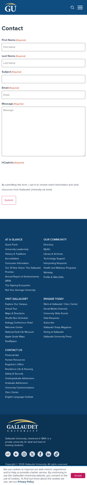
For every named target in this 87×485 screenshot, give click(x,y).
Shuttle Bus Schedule (16, 318)
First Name (14, 40)
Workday (48, 272)
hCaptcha (13, 162)
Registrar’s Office (14, 364)
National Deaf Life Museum (19, 332)
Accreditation (12, 258)
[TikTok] (56, 454)
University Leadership (16, 249)
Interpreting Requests (55, 263)
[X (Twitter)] (32, 454)
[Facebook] (40, 454)
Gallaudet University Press (58, 336)
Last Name (13, 56)
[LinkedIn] (48, 454)
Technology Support (54, 258)
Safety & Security (14, 374)
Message (12, 103)
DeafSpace (11, 341)
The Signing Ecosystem (17, 285)
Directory (48, 244)
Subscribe (49, 322)
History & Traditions (15, 254)
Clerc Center (12, 392)
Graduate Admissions (16, 383)
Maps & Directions (15, 313)
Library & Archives (53, 254)
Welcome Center (14, 327)
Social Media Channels (56, 309)
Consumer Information (17, 263)
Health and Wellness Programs (60, 268)
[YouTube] (16, 454)
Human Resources (15, 360)
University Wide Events (56, 313)
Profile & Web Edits (54, 277)
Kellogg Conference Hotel (19, 322)
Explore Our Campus (16, 304)
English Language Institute (19, 397)
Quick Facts (11, 244)
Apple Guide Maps (15, 336)
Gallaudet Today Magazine (57, 327)
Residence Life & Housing (19, 369)
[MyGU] (8, 454)
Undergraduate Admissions (19, 378)
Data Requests (51, 318)
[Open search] (74, 7)
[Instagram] (24, 454)
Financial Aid (12, 355)
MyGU (47, 249)
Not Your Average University (20, 290)
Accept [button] (78, 475)
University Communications (19, 387)
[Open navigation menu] (80, 7)
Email (10, 87)
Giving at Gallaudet (54, 332)
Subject (11, 71)
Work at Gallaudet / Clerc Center (61, 304)
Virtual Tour (11, 309)
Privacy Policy (26, 481)
